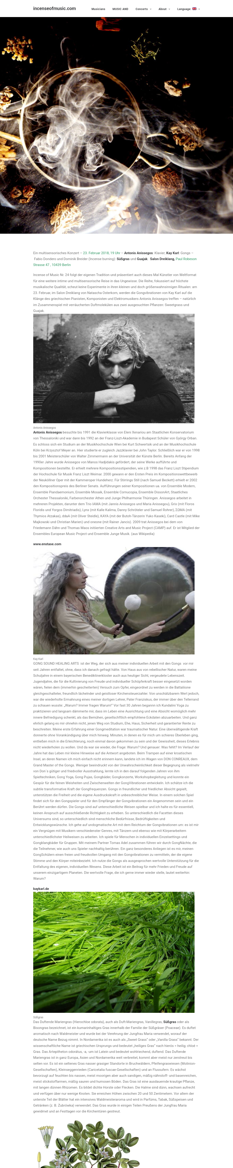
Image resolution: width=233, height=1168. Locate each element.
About (164, 9)
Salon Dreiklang (162, 255)
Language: (188, 9)
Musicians (98, 9)
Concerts (143, 9)
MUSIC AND (121, 9)
